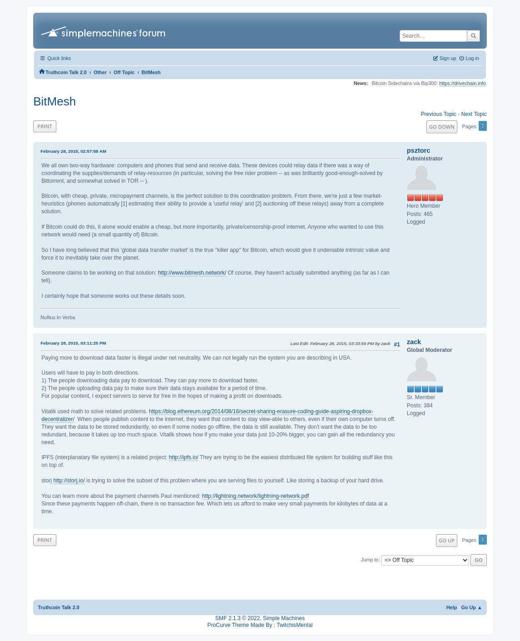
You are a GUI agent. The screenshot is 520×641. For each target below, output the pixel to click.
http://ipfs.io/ (183, 457)
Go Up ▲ (471, 607)
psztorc (419, 150)
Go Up (447, 540)
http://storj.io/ (68, 480)
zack (414, 342)
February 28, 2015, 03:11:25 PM (73, 343)
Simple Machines (284, 618)
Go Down (442, 126)
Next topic (474, 114)
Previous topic (438, 114)
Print (44, 126)
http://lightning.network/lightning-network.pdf (255, 496)
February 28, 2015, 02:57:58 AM (73, 151)
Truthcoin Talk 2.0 (58, 607)
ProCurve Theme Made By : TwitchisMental (260, 625)
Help (451, 607)
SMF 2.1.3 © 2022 (237, 618)
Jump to (370, 559)
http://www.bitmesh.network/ (192, 273)
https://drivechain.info (462, 83)
